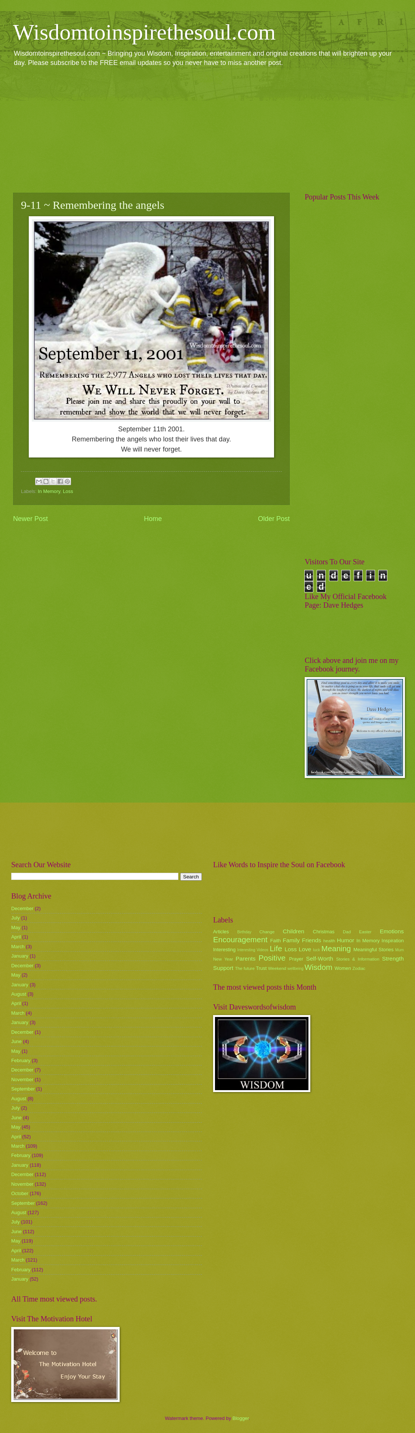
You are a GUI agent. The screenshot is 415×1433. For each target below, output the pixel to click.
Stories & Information (357, 959)
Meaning (336, 948)
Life (276, 948)
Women (343, 968)
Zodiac (358, 968)
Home (153, 518)
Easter (365, 932)
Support (223, 968)
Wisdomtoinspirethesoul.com (144, 32)
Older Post (274, 518)
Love (305, 949)
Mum (399, 950)
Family (291, 940)
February (21, 1060)
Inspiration (393, 940)
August (18, 994)
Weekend (277, 968)
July (15, 918)
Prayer (296, 959)
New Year (223, 959)
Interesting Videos (252, 950)
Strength (393, 958)
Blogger (241, 1418)
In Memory (49, 491)
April (16, 937)
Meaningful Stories (373, 949)
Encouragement (240, 939)
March (18, 946)
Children (293, 931)
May (15, 927)
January (19, 956)
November (22, 1079)
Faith (275, 940)
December (22, 908)
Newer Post (30, 518)
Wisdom (318, 967)
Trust (261, 968)
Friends (311, 940)
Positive (272, 957)
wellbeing (296, 969)
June (16, 1041)
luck (316, 950)
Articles (221, 931)
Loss (68, 491)
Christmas (324, 931)
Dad (347, 932)
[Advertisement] (207, 129)
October (19, 1193)
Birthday (244, 932)
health (329, 941)
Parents (245, 958)
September (23, 1089)
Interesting (224, 949)
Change (267, 932)
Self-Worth (319, 958)
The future (245, 968)
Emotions (392, 931)
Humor (345, 940)
